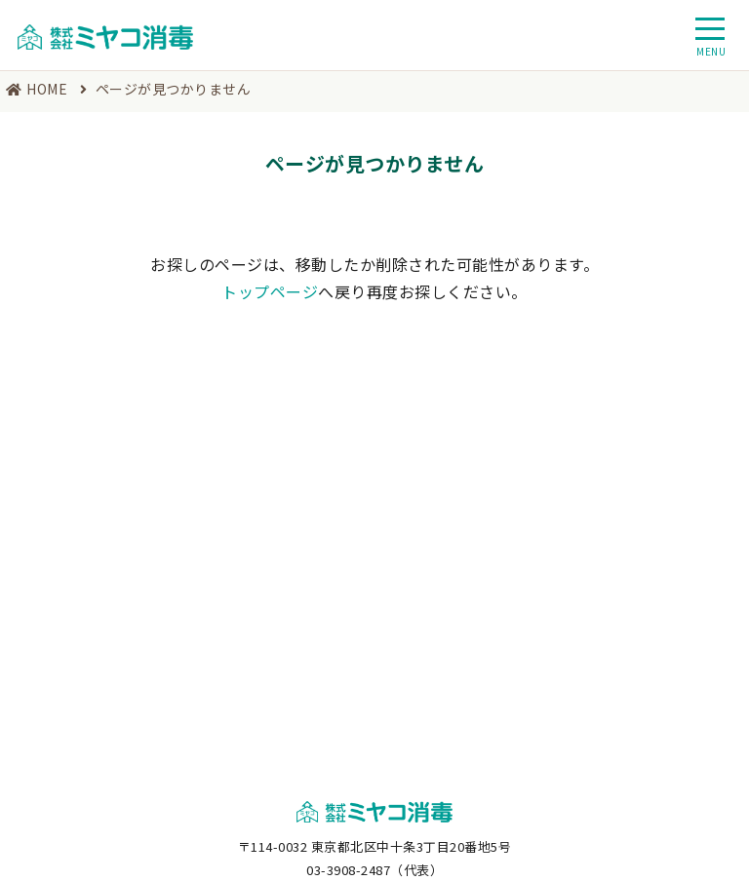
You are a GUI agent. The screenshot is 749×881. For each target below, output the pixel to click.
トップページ (269, 291)
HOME (46, 88)
